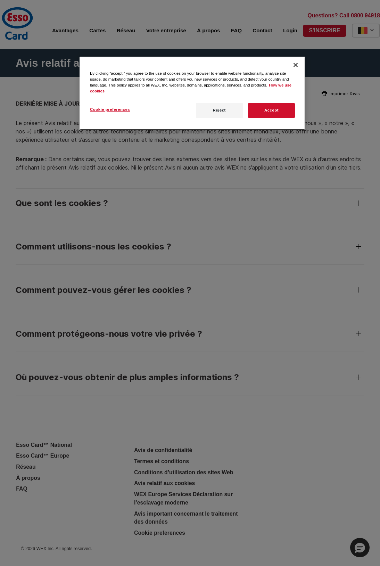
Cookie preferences (110, 109)
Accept (271, 110)
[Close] (295, 65)
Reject (219, 110)
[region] (192, 93)
